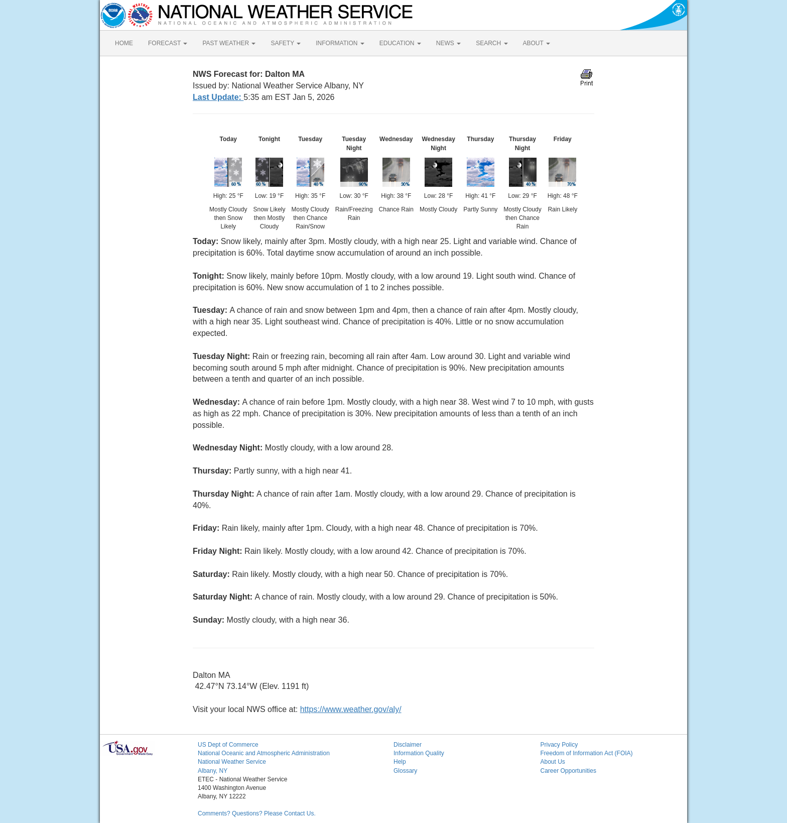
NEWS (448, 43)
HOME (124, 43)
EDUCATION (400, 43)
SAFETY (286, 43)
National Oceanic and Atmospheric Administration (264, 753)
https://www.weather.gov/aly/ (351, 709)
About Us (553, 761)
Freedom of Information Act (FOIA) (587, 753)
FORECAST (167, 43)
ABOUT (536, 43)
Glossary (405, 770)
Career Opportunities (568, 770)
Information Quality (419, 753)
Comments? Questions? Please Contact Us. (257, 813)
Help (400, 761)
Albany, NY (212, 770)
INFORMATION (340, 43)
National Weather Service (232, 761)
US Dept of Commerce (228, 744)
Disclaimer (408, 744)
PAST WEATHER (228, 43)
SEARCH (491, 43)
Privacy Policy (559, 744)
